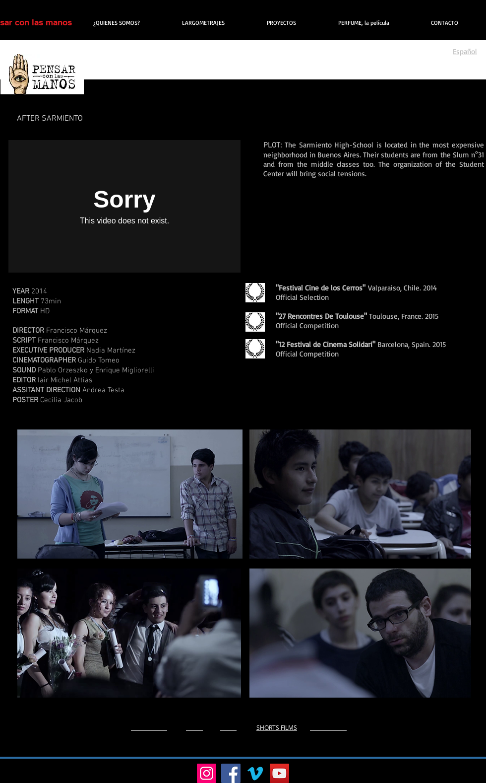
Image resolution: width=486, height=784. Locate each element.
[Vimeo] (255, 773)
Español (465, 51)
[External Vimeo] (124, 206)
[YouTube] (279, 773)
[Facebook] (231, 773)
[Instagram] (206, 773)
